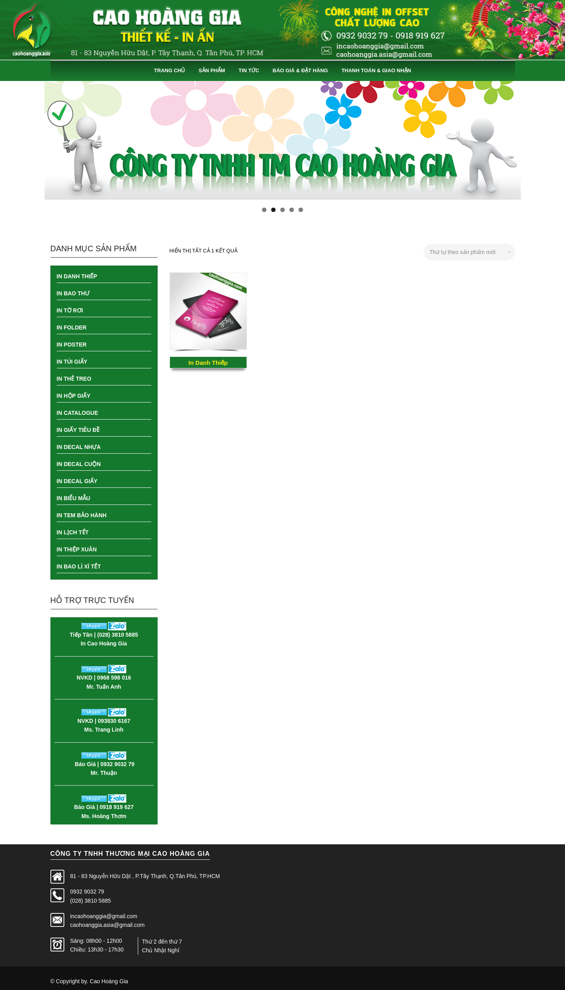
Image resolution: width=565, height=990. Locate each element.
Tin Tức (249, 70)
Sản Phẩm (212, 70)
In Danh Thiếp (208, 362)
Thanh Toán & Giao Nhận (376, 70)
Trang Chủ (169, 70)
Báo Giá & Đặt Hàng (300, 70)
